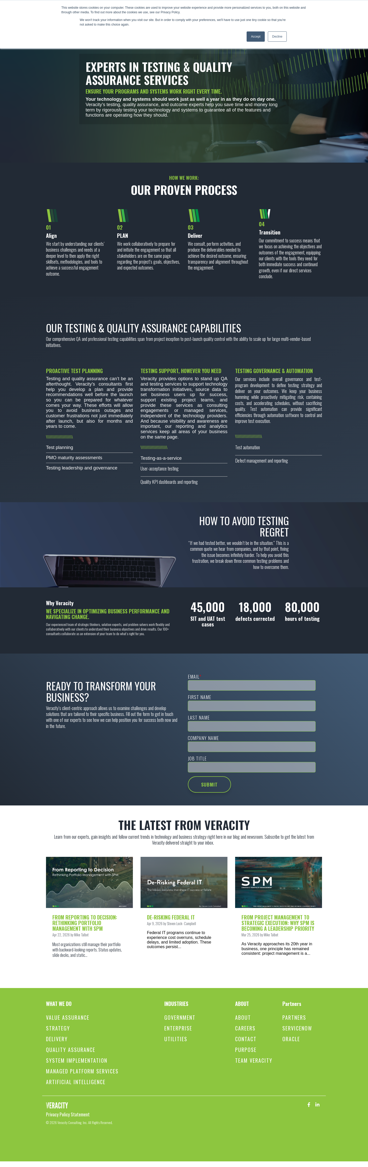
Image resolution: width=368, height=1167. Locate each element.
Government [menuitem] (179, 1017)
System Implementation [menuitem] (76, 1060)
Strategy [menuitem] (58, 1028)
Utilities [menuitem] (175, 1039)
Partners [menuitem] (294, 1017)
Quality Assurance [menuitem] (70, 1049)
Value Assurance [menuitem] (67, 1017)
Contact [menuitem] (246, 1039)
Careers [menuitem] (245, 1028)
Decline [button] (277, 36)
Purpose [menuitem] (246, 1049)
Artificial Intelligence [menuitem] (76, 1082)
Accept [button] (255, 36)
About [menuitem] (243, 1017)
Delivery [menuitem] (57, 1039)
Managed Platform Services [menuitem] (82, 1071)
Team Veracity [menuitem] (253, 1060)
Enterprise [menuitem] (178, 1028)
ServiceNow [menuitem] (297, 1028)
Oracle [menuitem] (291, 1039)
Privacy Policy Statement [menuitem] (68, 1114)
